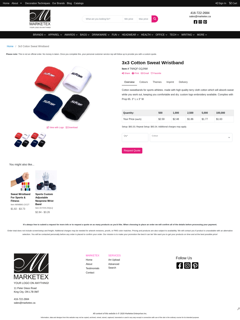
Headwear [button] (129, 34)
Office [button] (160, 34)
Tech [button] (173, 34)
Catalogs (79, 3)
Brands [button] (38, 34)
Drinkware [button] (99, 34)
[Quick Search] (102, 18)
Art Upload (114, 260)
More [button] (200, 34)
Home (6, 3)
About (15, 3)
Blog (69, 3)
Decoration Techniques (37, 3)
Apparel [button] (53, 34)
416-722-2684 (200, 12)
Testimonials (92, 268)
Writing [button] (186, 34)
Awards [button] (69, 34)
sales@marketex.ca (200, 16)
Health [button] (146, 34)
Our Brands (58, 3)
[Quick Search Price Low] (130, 18)
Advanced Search (113, 266)
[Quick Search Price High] (144, 18)
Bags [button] (83, 34)
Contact (90, 272)
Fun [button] (114, 34)
